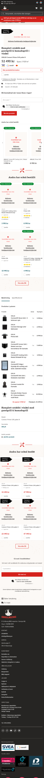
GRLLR (23, 22)
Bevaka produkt (9, 113)
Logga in (4, 681)
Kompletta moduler (13, 22)
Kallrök (3, 692)
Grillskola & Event (7, 689)
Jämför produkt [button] (7, 437)
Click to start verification (17, 107)
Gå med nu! (22, 574)
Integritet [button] (4, 694)
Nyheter (3, 684)
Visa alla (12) (22, 546)
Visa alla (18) (22, 283)
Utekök (3, 22)
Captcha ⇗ (25, 109)
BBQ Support (5, 674)
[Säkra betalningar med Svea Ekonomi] (8, 747)
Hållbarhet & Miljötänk (8, 686)
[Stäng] (42, 19)
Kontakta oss (5, 654)
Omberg (4, 669)
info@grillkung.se (6, 636)
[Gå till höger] (41, 142)
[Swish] (22, 747)
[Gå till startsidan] (5, 8)
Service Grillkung (6, 659)
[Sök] (22, 13)
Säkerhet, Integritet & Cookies (10, 662)
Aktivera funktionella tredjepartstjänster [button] (22, 41)
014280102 (4, 633)
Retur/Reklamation (7, 697)
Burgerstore (5, 671)
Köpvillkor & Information (9, 657)
